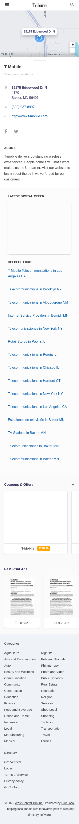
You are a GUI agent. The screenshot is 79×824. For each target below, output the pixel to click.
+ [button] (73, 44)
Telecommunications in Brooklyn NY (35, 289)
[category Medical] (9, 741)
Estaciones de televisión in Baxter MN (36, 420)
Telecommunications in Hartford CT (34, 381)
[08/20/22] (22, 601)
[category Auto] (7, 665)
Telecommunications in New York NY (35, 394)
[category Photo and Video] (52, 672)
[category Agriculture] (11, 653)
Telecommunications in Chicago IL (33, 367)
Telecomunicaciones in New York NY (35, 328)
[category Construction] (13, 690)
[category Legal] (8, 728)
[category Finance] (9, 703)
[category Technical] (47, 722)
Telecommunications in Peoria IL (32, 354)
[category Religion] (46, 697)
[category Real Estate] (49, 684)
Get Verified (12, 762)
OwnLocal (67, 803)
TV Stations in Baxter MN (27, 433)
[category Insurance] (11, 722)
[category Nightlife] (46, 653)
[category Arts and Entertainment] (20, 659)
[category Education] (11, 697)
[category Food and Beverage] (18, 709)
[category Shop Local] (49, 709)
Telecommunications (18, 74)
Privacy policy (14, 781)
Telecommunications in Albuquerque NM (38, 302)
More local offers (73, 485)
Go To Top (11, 787)
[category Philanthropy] (50, 665)
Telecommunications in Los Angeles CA (37, 407)
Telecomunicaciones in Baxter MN (33, 446)
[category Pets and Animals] (53, 659)
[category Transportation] (51, 728)
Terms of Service (16, 774)
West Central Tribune (29, 803)
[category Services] (47, 703)
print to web (60, 809)
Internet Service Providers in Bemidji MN (38, 315)
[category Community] (12, 684)
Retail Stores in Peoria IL (26, 341)
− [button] (73, 50)
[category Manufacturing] (14, 735)
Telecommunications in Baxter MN (33, 459)
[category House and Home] (16, 716)
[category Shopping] (47, 716)
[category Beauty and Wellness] (19, 672)
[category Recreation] (48, 690)
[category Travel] (45, 735)
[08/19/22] (61, 601)
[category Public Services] (52, 678)
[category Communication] (15, 678)
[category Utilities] (46, 741)
